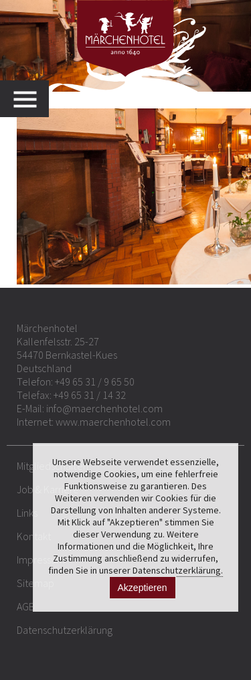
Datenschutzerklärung (64, 629)
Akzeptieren (142, 587)
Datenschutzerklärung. (178, 570)
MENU (31, 98)
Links (27, 512)
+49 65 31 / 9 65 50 (95, 381)
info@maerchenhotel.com (104, 408)
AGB (26, 606)
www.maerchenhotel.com (113, 421)
